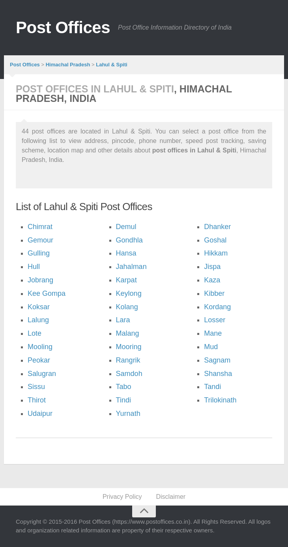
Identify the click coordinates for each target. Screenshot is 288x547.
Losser (214, 320)
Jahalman (131, 267)
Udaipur (40, 413)
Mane (213, 333)
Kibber (214, 293)
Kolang (127, 307)
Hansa (126, 253)
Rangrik (128, 360)
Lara (123, 320)
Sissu (36, 387)
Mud (211, 347)
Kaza (212, 280)
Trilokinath (220, 400)
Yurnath (128, 413)
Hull (34, 267)
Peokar (39, 360)
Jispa (212, 267)
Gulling (39, 253)
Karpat (126, 280)
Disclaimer (170, 496)
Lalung (38, 320)
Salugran (42, 374)
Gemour (40, 240)
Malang (127, 333)
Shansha (218, 374)
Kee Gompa (46, 293)
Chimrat (40, 227)
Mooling (40, 347)
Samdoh (129, 374)
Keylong (129, 293)
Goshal (215, 240)
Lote (34, 333)
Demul (126, 227)
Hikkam (216, 253)
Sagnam (217, 360)
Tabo (123, 387)
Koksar (39, 307)
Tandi (212, 387)
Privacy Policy (122, 496)
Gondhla (129, 240)
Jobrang (40, 280)
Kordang (217, 307)
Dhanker (217, 227)
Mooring (129, 347)
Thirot (37, 400)
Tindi (123, 400)
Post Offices (63, 27)
